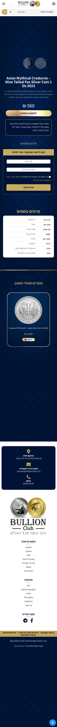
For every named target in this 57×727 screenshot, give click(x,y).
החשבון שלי (28, 597)
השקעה (28, 547)
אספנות (29, 551)
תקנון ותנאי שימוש (28, 589)
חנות (28, 555)
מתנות (28, 567)
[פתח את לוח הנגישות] (52, 722)
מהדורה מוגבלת (28, 563)
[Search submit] (4, 11)
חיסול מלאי (28, 571)
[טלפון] (28, 477)
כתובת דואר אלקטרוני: (28, 468)
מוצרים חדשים (28, 559)
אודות (28, 593)
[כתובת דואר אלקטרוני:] (28, 464)
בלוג (28, 585)
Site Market (19, 646)
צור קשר (28, 605)
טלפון (28, 480)
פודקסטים (28, 601)
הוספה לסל (28, 339)
